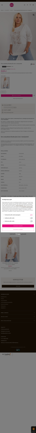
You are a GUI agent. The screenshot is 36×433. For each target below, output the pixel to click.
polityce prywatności (19, 205)
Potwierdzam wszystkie (18, 225)
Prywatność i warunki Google (27, 206)
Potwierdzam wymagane (18, 229)
